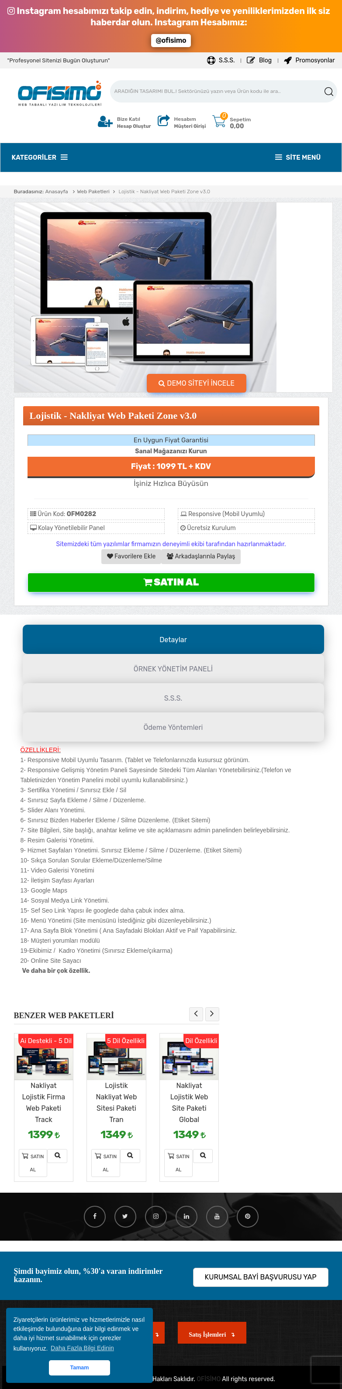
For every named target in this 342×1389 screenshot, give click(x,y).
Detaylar (173, 640)
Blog (259, 60)
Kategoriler (39, 157)
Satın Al (171, 582)
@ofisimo (170, 40)
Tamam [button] (79, 1368)
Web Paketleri (93, 191)
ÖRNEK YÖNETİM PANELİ (173, 669)
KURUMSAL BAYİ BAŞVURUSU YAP (261, 1277)
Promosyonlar (309, 60)
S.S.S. (221, 60)
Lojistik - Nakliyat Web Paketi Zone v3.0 (163, 191)
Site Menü (298, 157)
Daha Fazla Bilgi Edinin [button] (82, 1348)
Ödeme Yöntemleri (173, 727)
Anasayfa (56, 191)
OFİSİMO (209, 1379)
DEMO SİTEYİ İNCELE (197, 383)
